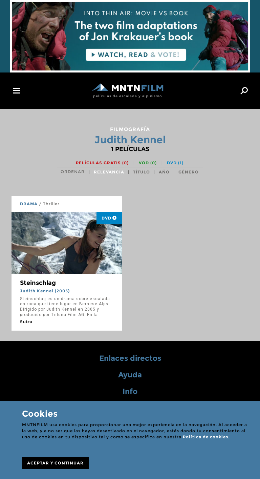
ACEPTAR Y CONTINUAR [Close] (55, 462)
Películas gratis (102, 162)
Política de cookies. (206, 436)
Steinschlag (38, 283)
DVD (175, 162)
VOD (148, 162)
